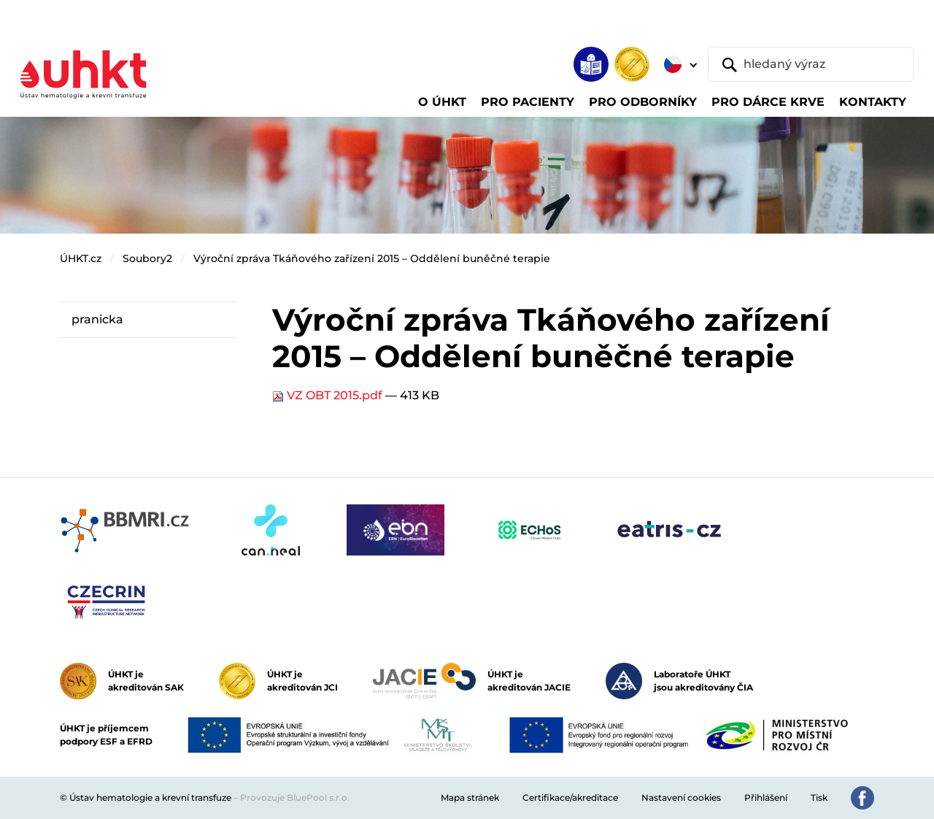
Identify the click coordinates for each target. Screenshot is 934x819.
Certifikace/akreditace (570, 797)
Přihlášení (765, 797)
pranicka (97, 319)
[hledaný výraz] (811, 64)
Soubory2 (147, 258)
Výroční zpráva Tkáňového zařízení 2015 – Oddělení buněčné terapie (371, 258)
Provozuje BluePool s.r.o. (295, 797)
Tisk (819, 797)
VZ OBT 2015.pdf (328, 395)
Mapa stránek (470, 797)
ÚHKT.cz (80, 258)
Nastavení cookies (681, 797)
